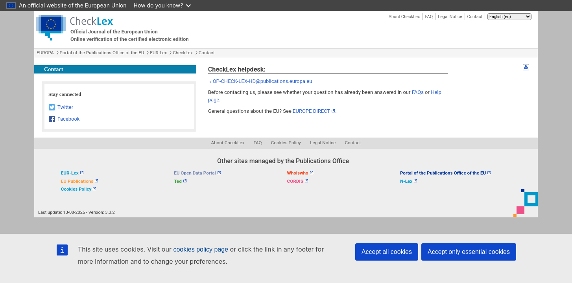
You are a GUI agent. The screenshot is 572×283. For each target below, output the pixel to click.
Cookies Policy (286, 142)
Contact (474, 16)
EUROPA (45, 52)
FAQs (418, 92)
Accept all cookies (387, 251)
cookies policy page (200, 249)
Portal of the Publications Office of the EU (102, 52)
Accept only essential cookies (469, 251)
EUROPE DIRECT (311, 111)
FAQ (429, 16)
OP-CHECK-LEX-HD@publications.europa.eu (262, 81)
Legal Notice (450, 16)
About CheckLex (404, 16)
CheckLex (183, 52)
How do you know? (162, 5)
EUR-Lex (158, 52)
